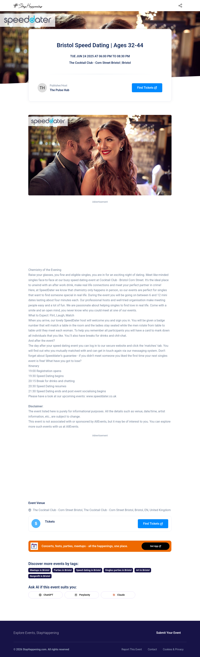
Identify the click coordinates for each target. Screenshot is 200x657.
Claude (118, 595)
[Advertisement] (100, 232)
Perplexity (82, 595)
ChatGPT (45, 595)
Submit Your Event (148, 633)
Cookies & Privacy (173, 649)
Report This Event (131, 649)
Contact (152, 649)
